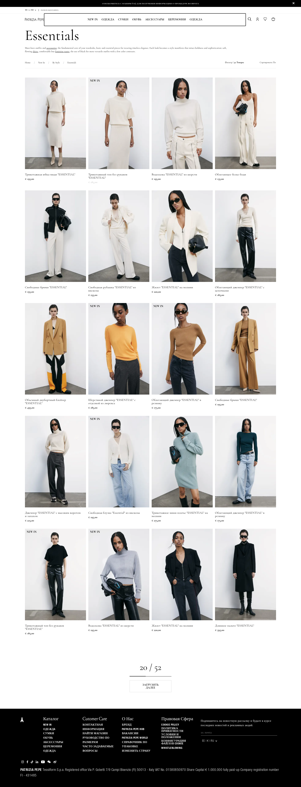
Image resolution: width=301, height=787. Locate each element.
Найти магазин (95, 733)
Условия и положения (171, 736)
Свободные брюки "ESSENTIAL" (46, 287)
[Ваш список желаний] (265, 19)
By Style (56, 62)
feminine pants (62, 51)
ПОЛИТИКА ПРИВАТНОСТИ (172, 729)
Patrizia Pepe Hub (133, 729)
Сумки (123, 19)
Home (28, 62)
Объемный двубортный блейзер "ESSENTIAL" (45, 401)
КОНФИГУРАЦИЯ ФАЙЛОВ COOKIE (173, 742)
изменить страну (136, 751)
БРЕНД (126, 724)
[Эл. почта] (239, 733)
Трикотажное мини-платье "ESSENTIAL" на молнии (180, 514)
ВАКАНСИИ (130, 733)
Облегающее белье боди (230, 174)
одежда (196, 19)
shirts (35, 51)
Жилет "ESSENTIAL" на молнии (172, 287)
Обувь (136, 19)
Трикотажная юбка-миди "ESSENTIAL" (50, 174)
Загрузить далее (150, 686)
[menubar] (145, 19)
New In (93, 19)
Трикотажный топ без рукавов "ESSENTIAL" (107, 176)
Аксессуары (154, 19)
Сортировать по (268, 62)
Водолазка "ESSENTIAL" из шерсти (174, 174)
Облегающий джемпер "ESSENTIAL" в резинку (176, 401)
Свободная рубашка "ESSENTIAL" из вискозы (112, 289)
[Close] (293, 3)
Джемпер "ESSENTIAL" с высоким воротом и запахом (53, 514)
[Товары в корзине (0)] (273, 19)
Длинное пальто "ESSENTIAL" (234, 625)
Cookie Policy (170, 724)
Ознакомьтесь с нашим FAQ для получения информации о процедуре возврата (150, 3)
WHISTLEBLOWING (171, 748)
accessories (51, 48)
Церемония (177, 19)
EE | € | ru (30, 10)
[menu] (145, 19)
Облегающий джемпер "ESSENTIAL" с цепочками (239, 289)
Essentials (71, 62)
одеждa (108, 19)
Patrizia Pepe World (135, 738)
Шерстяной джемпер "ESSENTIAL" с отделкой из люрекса (112, 401)
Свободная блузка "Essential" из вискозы (114, 512)
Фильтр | (234, 62)
